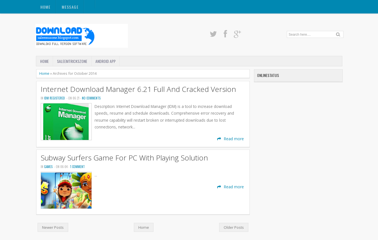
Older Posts (234, 227)
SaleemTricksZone (72, 61)
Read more (230, 138)
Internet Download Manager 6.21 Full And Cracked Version (138, 89)
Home (45, 7)
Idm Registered (54, 98)
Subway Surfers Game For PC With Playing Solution (124, 157)
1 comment (77, 166)
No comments (91, 98)
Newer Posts (53, 227)
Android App (105, 61)
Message (70, 7)
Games (48, 166)
